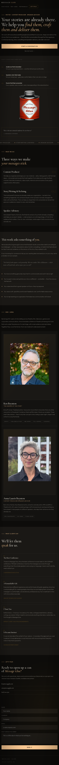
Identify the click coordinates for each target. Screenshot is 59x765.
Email (3, 723)
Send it (29, 747)
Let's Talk (33, 6)
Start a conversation (29, 46)
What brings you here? (9, 731)
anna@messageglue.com (7, 688)
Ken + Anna (14, 6)
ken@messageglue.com (7, 684)
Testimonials (23, 6)
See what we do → (29, 51)
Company (4, 715)
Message (8, 2)
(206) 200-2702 (5, 692)
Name (3, 707)
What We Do (5, 6)
